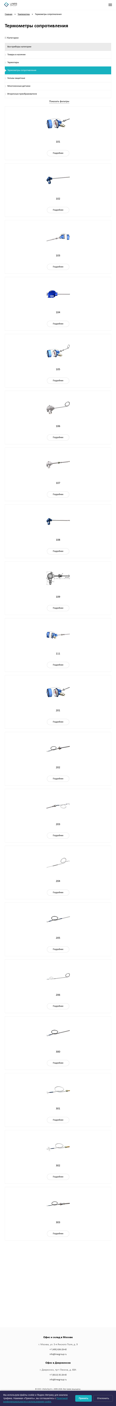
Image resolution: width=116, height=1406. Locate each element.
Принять (83, 1398)
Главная (8, 14)
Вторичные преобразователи (22, 94)
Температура (24, 14)
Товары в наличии (16, 54)
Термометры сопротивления (21, 70)
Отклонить (103, 1398)
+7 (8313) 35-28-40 (58, 1375)
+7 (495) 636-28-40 (58, 1349)
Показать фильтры (59, 101)
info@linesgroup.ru (58, 1354)
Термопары (13, 62)
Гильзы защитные (16, 78)
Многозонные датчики (18, 86)
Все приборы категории (19, 47)
